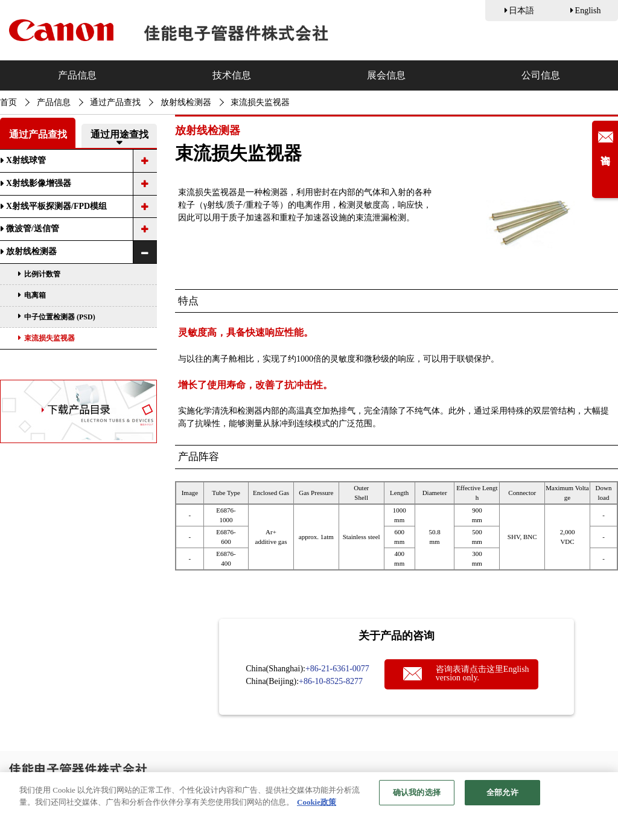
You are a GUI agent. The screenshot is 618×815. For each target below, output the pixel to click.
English (588, 10)
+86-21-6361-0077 (337, 668)
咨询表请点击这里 (482, 673)
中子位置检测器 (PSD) (59, 317)
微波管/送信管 (32, 228)
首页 (8, 102)
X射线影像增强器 (38, 183)
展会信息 (386, 75)
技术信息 (231, 75)
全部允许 (502, 794)
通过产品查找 (115, 102)
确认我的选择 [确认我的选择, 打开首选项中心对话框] (417, 794)
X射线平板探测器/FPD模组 (56, 206)
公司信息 (540, 75)
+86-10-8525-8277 (331, 681)
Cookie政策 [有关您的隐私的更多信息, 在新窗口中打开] (316, 803)
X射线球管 (26, 160)
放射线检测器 (186, 102)
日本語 (521, 10)
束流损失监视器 (49, 338)
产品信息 (77, 75)
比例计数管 (42, 274)
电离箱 (35, 295)
